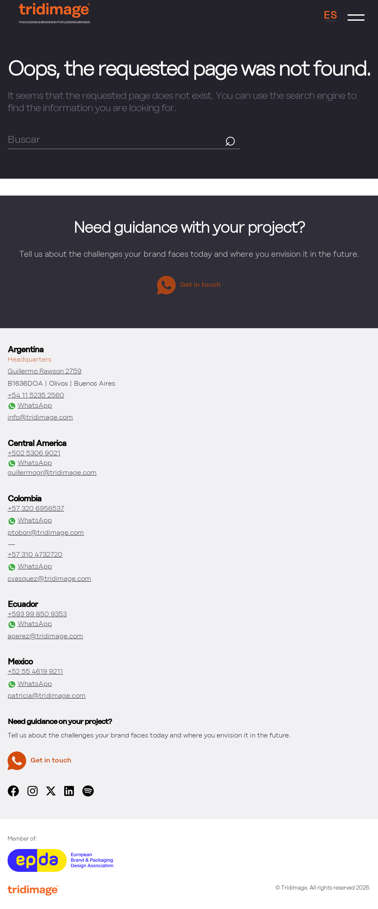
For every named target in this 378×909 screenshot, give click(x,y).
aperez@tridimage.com (45, 636)
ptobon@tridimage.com (46, 533)
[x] (51, 793)
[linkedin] (69, 795)
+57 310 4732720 (35, 555)
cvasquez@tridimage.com (49, 579)
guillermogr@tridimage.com (52, 473)
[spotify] (87, 795)
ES (330, 16)
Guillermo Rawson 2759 (45, 371)
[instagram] (32, 795)
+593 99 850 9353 (37, 614)
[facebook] (13, 795)
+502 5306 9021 (34, 453)
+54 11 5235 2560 (36, 395)
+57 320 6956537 (36, 509)
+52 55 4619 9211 (35, 672)
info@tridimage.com (40, 417)
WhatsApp (30, 406)
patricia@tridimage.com (47, 696)
